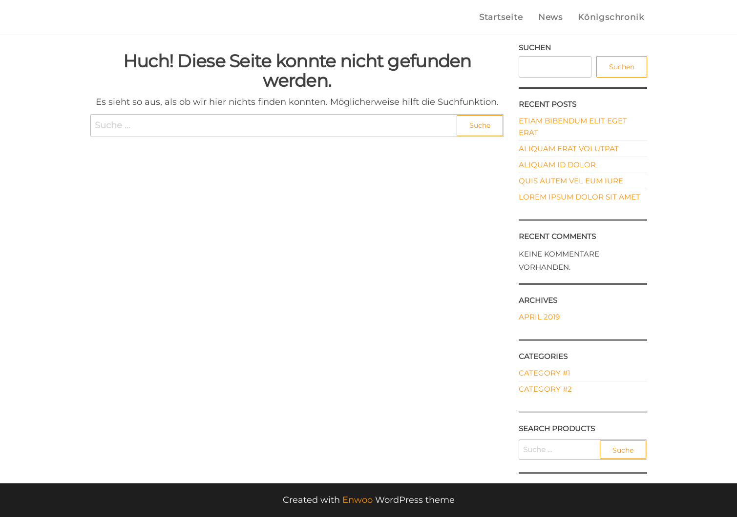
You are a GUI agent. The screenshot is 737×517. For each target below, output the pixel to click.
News (550, 17)
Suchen (535, 47)
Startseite (501, 17)
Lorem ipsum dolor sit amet (579, 196)
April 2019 (539, 316)
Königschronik (611, 17)
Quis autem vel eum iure (571, 180)
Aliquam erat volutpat (569, 148)
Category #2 (545, 389)
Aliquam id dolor (557, 164)
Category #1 (544, 373)
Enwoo (357, 500)
